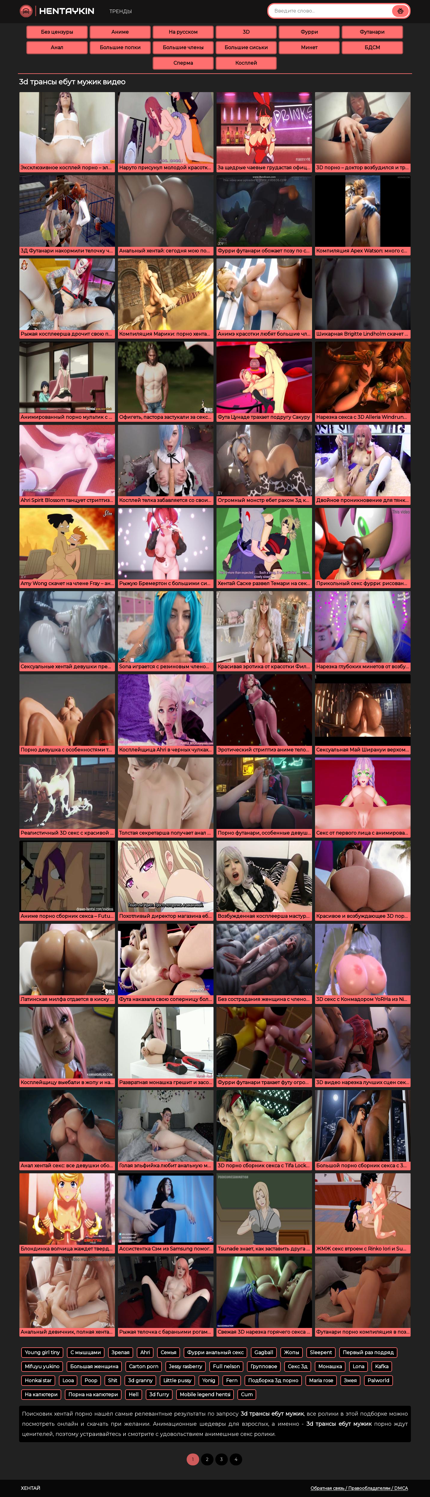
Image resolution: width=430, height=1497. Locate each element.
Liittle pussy (177, 1380)
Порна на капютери (93, 1394)
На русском (183, 32)
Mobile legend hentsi (205, 1394)
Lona (358, 1366)
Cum (247, 1394)
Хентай (30, 1488)
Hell (134, 1394)
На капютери (41, 1394)
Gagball (263, 1352)
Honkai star (38, 1380)
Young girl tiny (42, 1352)
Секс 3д (298, 1366)
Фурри (309, 32)
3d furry (159, 1394)
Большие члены (183, 47)
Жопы (291, 1352)
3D (246, 32)
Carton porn (143, 1366)
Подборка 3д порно (273, 1380)
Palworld (378, 1380)
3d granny (140, 1380)
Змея (350, 1380)
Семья (168, 1352)
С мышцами (85, 1352)
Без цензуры (57, 32)
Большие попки (120, 47)
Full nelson (226, 1366)
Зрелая (121, 1352)
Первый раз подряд (368, 1352)
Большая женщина (94, 1366)
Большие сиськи (246, 47)
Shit (112, 1380)
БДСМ (372, 47)
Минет (309, 47)
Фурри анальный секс (215, 1352)
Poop (91, 1380)
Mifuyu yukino (42, 1366)
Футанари (372, 32)
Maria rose (321, 1380)
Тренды (121, 11)
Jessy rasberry (185, 1366)
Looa (68, 1380)
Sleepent (321, 1352)
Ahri (145, 1352)
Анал (57, 47)
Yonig (208, 1380)
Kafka (381, 1366)
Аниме (120, 32)
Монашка (330, 1366)
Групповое (264, 1366)
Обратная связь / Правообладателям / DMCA (359, 1488)
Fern (231, 1380)
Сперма (183, 63)
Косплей (246, 63)
